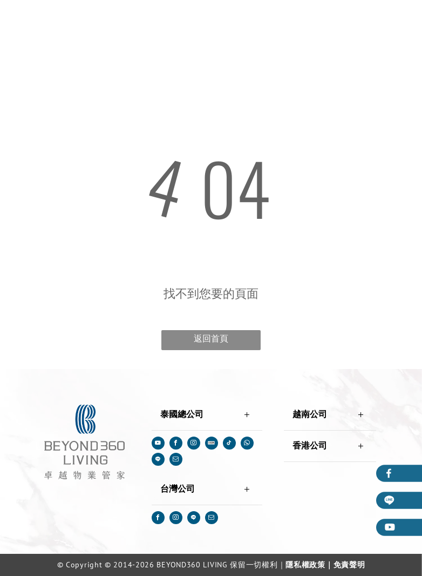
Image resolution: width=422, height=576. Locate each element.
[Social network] (211, 444)
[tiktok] (229, 444)
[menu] (398, 22)
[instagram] (193, 444)
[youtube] (158, 444)
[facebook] (175, 444)
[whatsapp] (247, 444)
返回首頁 (211, 338)
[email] (175, 460)
